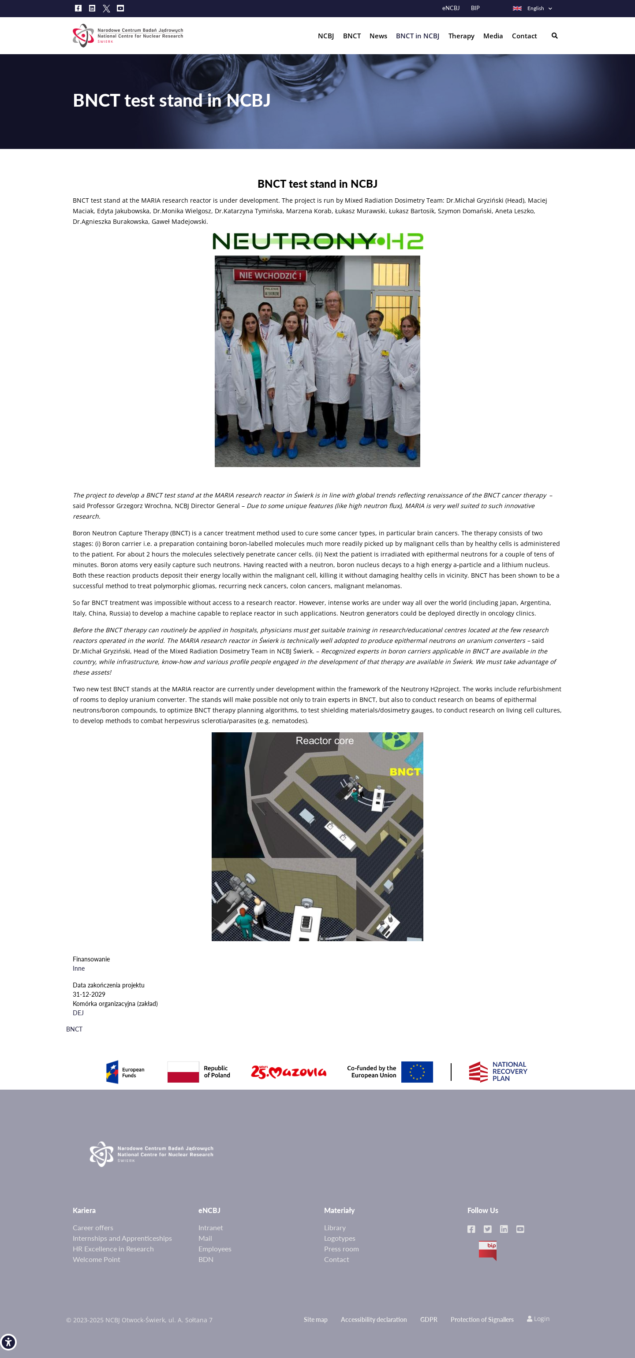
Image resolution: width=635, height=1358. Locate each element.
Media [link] (493, 35)
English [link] (528, 8)
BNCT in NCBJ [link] (418, 35)
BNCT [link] (352, 35)
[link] (8, 1342)
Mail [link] (205, 1238)
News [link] (378, 35)
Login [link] (538, 1318)
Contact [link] (524, 35)
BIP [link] (475, 8)
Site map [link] (316, 1319)
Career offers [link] (93, 1227)
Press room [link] (341, 1248)
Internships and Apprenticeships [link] (122, 1238)
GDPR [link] (428, 1319)
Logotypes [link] (339, 1238)
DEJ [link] (78, 1013)
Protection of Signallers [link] (482, 1319)
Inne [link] (79, 968)
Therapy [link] (461, 35)
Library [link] (335, 1227)
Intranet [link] (210, 1227)
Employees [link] (215, 1248)
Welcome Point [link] (96, 1259)
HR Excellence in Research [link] (113, 1248)
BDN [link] (205, 1259)
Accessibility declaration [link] (374, 1319)
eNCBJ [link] (451, 8)
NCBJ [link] (326, 35)
